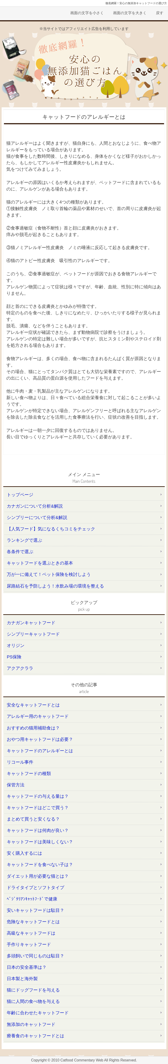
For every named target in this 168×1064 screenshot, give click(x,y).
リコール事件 (20, 762)
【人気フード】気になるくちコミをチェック (51, 528)
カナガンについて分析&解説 (35, 506)
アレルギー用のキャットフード (38, 716)
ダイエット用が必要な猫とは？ (38, 876)
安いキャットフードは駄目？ (35, 910)
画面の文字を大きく (130, 13)
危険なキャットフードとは (33, 921)
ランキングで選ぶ (24, 540)
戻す (159, 13)
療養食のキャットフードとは (35, 1035)
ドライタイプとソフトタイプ (35, 887)
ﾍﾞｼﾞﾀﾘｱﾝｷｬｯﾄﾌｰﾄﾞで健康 (32, 899)
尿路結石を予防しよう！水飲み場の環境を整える (55, 586)
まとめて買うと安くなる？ (33, 819)
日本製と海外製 (22, 978)
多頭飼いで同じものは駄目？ (35, 955)
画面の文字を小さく (87, 13)
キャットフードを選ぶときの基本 (40, 563)
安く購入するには (24, 853)
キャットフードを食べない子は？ (40, 864)
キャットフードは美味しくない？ (40, 841)
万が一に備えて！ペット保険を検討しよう (49, 574)
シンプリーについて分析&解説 (37, 517)
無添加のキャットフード (31, 1024)
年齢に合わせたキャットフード (38, 1012)
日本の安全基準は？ (27, 967)
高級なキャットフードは (31, 933)
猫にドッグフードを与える (33, 990)
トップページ (20, 494)
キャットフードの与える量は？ (38, 796)
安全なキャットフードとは (33, 705)
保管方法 (15, 784)
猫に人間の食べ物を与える (33, 1001)
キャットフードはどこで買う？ (38, 807)
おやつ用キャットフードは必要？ (40, 739)
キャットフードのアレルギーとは (40, 750)
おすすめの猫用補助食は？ (33, 728)
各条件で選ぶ (20, 551)
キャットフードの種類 (29, 773)
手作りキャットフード (29, 944)
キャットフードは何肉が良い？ (38, 830)
